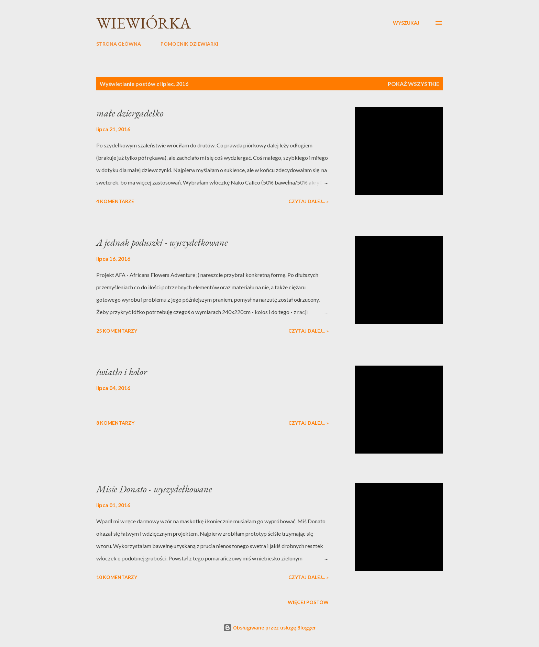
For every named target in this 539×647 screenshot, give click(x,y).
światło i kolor (121, 372)
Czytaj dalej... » (308, 201)
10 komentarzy (116, 577)
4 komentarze (115, 201)
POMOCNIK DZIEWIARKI (189, 44)
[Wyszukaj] (406, 23)
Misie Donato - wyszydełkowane (154, 489)
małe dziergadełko (130, 113)
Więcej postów (308, 602)
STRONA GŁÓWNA (118, 44)
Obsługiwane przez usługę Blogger (269, 627)
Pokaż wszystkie (413, 83)
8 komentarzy (115, 423)
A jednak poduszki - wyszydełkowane (162, 242)
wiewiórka (143, 23)
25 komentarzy (116, 331)
